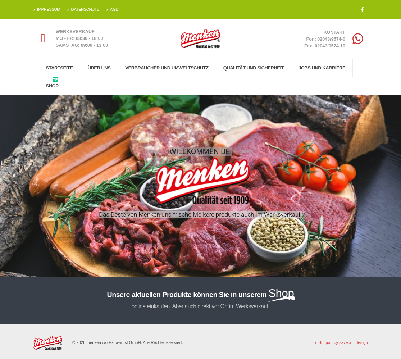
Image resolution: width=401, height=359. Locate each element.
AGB (112, 9)
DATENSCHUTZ (83, 9)
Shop (52, 82)
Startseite (59, 68)
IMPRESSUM (46, 9)
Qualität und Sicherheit (253, 68)
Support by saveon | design (343, 342)
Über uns (98, 68)
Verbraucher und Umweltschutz (166, 68)
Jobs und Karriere (322, 68)
